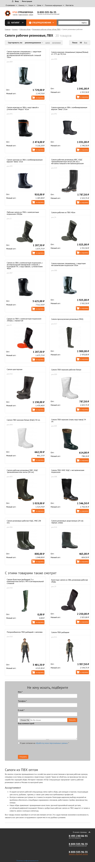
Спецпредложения (43, 22)
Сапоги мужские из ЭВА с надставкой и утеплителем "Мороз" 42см (23, 108)
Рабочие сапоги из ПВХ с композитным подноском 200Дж (23, 213)
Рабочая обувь (25, 29)
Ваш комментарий (26, 723)
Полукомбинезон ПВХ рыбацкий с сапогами (24, 632)
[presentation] (56, 750)
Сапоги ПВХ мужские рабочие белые (66, 369)
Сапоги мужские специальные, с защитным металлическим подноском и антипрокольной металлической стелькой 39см (24, 54)
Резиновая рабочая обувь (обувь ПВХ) (46, 29)
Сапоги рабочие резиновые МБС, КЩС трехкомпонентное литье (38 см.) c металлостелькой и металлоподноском (67, 161)
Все (85, 42)
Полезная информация (53, 5)
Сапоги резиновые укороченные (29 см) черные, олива (67, 522)
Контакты (69, 5)
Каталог (16, 22)
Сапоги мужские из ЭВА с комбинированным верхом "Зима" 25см (69, 108)
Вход (17, 1)
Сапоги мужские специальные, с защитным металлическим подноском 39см (68, 264)
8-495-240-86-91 (78, 836)
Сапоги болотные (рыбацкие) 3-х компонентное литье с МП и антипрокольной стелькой (25, 581)
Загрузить (72, 720)
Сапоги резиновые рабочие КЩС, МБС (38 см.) (24, 522)
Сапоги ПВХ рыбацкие (60, 632)
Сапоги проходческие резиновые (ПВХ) (67, 319)
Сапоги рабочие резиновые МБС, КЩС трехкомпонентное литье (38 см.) (22, 471)
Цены (39, 5)
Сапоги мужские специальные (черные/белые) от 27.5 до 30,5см (69, 53)
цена (47, 42)
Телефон (22, 701)
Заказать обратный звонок (78, 854)
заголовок (56, 42)
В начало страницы (80, 832)
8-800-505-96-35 (46, 12)
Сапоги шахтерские (14, 369)
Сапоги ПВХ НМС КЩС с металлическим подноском (67, 471)
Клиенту (22, 5)
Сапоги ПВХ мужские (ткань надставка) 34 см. (68, 420)
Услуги (30, 5)
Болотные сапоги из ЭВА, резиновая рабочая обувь (69, 581)
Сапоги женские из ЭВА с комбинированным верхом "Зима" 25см (25, 161)
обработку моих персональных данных (52, 743)
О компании (10, 5)
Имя (20, 692)
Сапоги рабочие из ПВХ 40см (63, 212)
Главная (7, 29)
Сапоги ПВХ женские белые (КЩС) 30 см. (23, 420)
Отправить (23, 757)
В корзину (40, 97)
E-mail (21, 710)
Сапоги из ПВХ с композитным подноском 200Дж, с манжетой (24, 319)
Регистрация (27, 1)
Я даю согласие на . (43, 743)
